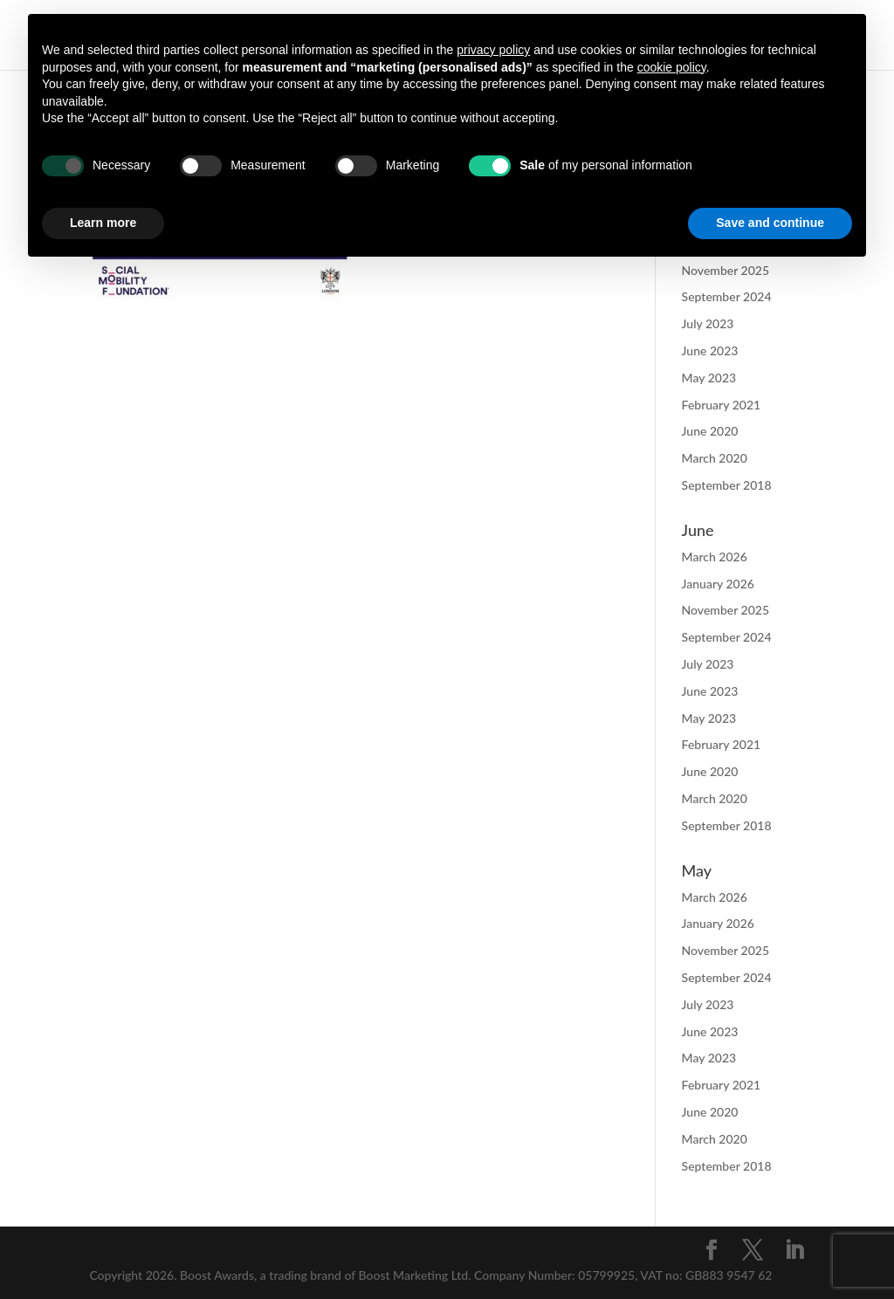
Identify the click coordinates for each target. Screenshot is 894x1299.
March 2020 (714, 457)
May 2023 (709, 377)
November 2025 (725, 609)
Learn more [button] (103, 223)
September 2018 (727, 485)
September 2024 (727, 296)
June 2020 (710, 430)
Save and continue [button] (770, 223)
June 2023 (710, 350)
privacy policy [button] (493, 50)
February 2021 (721, 404)
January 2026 (718, 583)
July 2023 (708, 323)
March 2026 (714, 556)
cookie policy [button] (671, 67)
